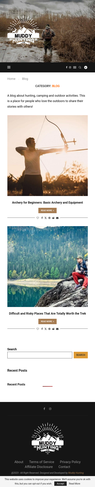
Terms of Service (41, 462)
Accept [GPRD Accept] (60, 483)
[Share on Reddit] (53, 218)
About (18, 462)
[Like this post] (38, 218)
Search (12, 349)
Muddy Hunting (76, 473)
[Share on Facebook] (42, 218)
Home (11, 78)
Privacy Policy (70, 462)
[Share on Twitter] (45, 217)
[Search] (80, 67)
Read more (47, 210)
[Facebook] (66, 67)
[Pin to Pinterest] (49, 218)
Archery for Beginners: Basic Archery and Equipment (47, 202)
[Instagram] (70, 67)
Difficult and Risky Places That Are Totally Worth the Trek (47, 313)
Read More (74, 483)
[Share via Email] (57, 218)
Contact (64, 467)
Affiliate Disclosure (39, 467)
